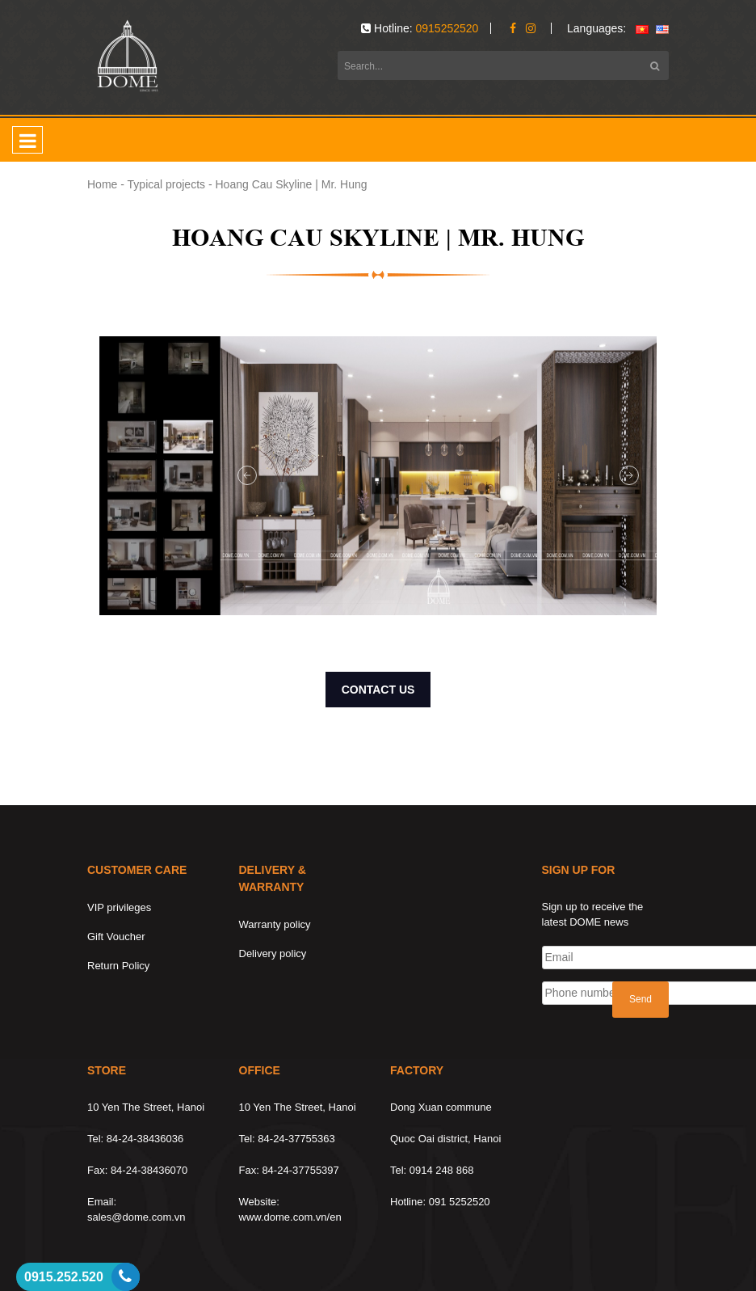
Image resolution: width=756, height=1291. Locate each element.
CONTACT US (378, 689)
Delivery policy (273, 953)
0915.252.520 (63, 1277)
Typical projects (166, 184)
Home (102, 184)
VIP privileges (119, 907)
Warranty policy (275, 924)
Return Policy (118, 966)
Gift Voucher (116, 936)
